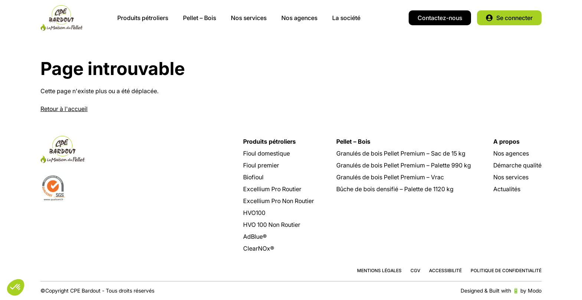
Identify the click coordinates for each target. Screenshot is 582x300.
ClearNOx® (258, 248)
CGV (415, 270)
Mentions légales (379, 270)
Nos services (249, 18)
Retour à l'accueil (64, 108)
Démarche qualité (517, 165)
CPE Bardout (61, 17)
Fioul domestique (266, 153)
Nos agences (299, 18)
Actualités (506, 189)
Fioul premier (261, 165)
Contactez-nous (440, 18)
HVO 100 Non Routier (271, 224)
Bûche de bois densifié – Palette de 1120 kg (395, 189)
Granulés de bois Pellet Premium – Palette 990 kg (403, 165)
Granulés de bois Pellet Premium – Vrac (390, 177)
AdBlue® (255, 236)
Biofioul (253, 177)
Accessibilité (445, 270)
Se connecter (514, 18)
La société (346, 18)
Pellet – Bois (199, 18)
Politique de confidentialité (506, 270)
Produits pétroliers (142, 18)
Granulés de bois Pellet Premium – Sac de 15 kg (400, 153)
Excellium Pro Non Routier (278, 201)
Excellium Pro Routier (272, 189)
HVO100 (254, 212)
